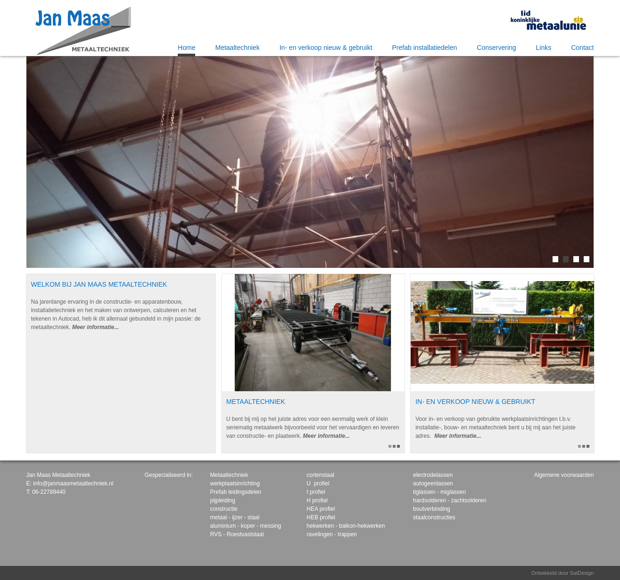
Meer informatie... (95, 327)
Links (544, 47)
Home (186, 47)
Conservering (496, 47)
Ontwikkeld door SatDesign (562, 573)
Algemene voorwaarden (564, 475)
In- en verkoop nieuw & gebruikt (326, 47)
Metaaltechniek (237, 47)
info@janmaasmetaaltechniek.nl (73, 483)
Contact (582, 47)
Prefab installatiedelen (424, 47)
